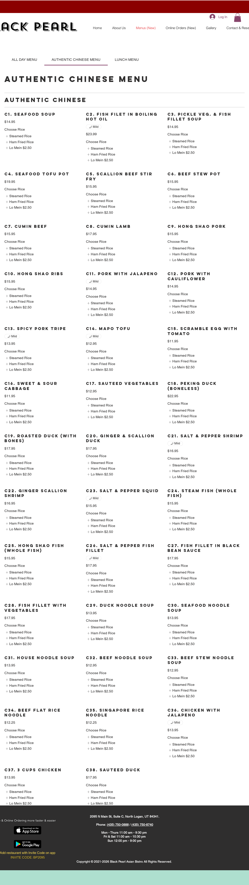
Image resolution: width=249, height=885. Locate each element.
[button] (237, 17)
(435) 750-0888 (118, 824)
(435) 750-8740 (142, 824)
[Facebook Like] (44, 811)
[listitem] (18, 136)
